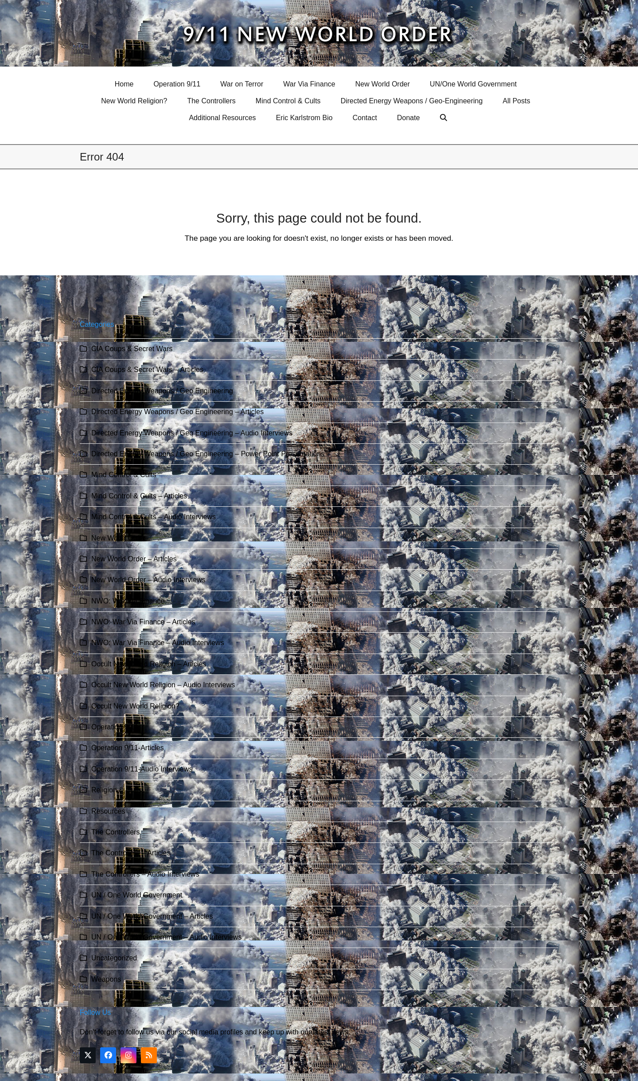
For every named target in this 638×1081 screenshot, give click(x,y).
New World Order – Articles (134, 559)
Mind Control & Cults (123, 474)
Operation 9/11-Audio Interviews (142, 769)
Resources (108, 811)
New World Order (118, 538)
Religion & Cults (116, 790)
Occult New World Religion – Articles (148, 664)
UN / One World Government (136, 895)
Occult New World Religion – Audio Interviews (163, 685)
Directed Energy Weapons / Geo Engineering (162, 391)
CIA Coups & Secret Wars (131, 348)
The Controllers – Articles (131, 853)
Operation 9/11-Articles (127, 748)
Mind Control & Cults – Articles (139, 496)
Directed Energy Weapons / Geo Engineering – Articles (177, 411)
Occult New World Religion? (135, 706)
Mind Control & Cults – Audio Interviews (153, 517)
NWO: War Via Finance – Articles (143, 622)
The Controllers (115, 832)
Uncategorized (114, 958)
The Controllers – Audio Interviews (145, 874)
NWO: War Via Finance (127, 601)
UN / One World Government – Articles (152, 916)
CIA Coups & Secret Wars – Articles (147, 369)
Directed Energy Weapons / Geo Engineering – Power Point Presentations (207, 454)
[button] (444, 118)
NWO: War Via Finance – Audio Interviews (157, 642)
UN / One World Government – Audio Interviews (166, 937)
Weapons (106, 979)
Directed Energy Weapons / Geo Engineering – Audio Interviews (191, 433)
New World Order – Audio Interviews (148, 580)
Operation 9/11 (114, 727)
